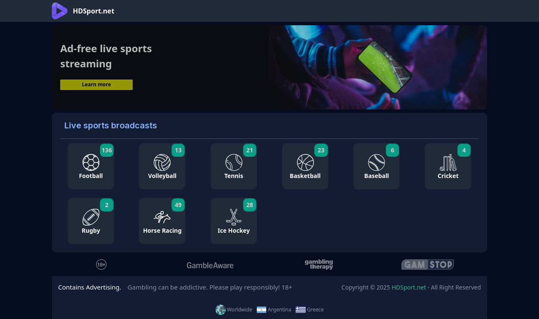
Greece (310, 309)
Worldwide (234, 309)
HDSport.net (409, 287)
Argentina (273, 309)
